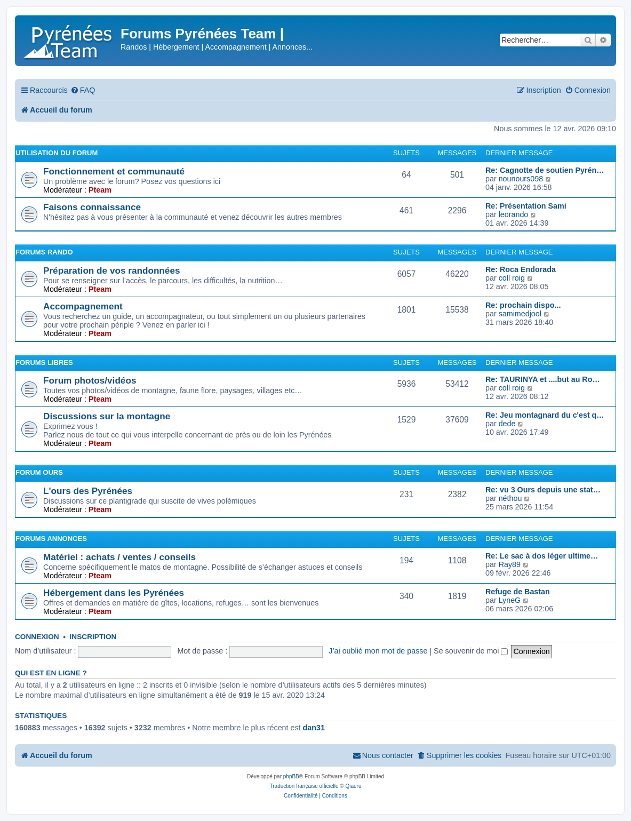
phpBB (291, 776)
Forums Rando (44, 252)
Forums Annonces (51, 539)
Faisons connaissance (92, 207)
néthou (510, 498)
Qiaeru (353, 786)
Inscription (93, 637)
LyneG (510, 600)
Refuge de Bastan (517, 591)
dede (507, 423)
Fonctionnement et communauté (114, 171)
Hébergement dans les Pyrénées (113, 592)
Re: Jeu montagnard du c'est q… (544, 415)
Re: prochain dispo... (523, 305)
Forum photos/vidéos (89, 380)
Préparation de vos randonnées (111, 270)
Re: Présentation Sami (525, 206)
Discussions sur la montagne (106, 416)
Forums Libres (44, 362)
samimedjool (520, 313)
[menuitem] (82, 90)
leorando (514, 214)
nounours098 (521, 178)
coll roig (512, 278)
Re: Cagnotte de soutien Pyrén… (544, 170)
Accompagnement (83, 306)
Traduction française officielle (304, 786)
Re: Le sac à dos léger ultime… (541, 556)
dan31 (314, 727)
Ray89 (510, 564)
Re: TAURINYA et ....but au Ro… (542, 379)
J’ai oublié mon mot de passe (378, 651)
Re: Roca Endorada (520, 269)
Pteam (100, 190)
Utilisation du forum (56, 153)
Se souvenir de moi (471, 651)
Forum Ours (39, 472)
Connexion (37, 637)
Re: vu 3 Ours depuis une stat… (543, 489)
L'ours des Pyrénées (87, 490)
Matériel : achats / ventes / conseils (119, 557)
